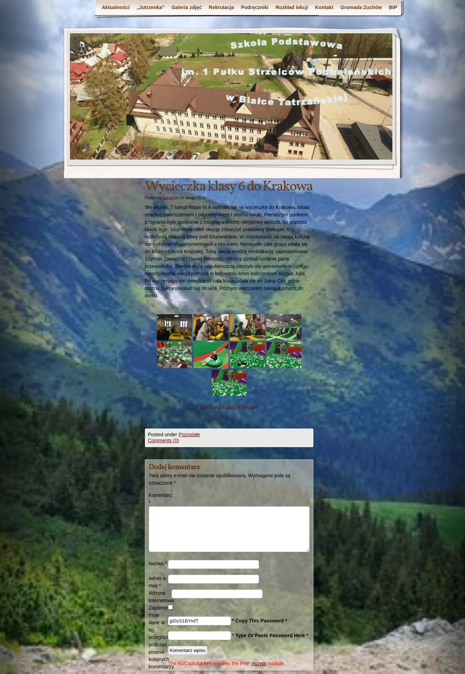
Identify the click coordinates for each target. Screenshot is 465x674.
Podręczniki (255, 7)
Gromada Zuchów (361, 7)
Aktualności (115, 7)
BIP (393, 7)
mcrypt (258, 663)
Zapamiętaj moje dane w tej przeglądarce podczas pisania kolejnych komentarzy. (158, 637)
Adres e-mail (158, 581)
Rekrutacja (221, 7)
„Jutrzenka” (150, 7)
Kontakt (324, 7)
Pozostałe (189, 434)
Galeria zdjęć (187, 7)
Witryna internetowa (160, 596)
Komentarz (158, 498)
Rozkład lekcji (291, 7)
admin (168, 198)
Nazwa (158, 563)
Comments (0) (163, 440)
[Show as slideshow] (229, 407)
